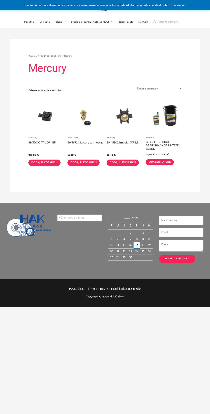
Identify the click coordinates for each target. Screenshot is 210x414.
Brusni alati (125, 22)
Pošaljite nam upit (177, 265)
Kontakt (143, 22)
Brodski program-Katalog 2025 (90, 22)
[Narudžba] (156, 89)
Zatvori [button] (181, 5)
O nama (45, 22)
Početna (29, 22)
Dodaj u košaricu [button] (40, 165)
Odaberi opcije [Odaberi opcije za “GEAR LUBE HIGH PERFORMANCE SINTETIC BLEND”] (162, 163)
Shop (59, 22)
